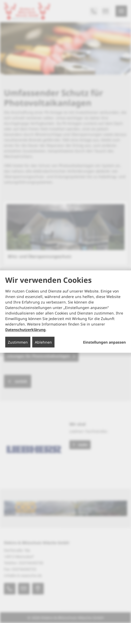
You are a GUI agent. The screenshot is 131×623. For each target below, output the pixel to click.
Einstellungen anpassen (104, 342)
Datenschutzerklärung (25, 329)
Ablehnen (43, 342)
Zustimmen (18, 342)
